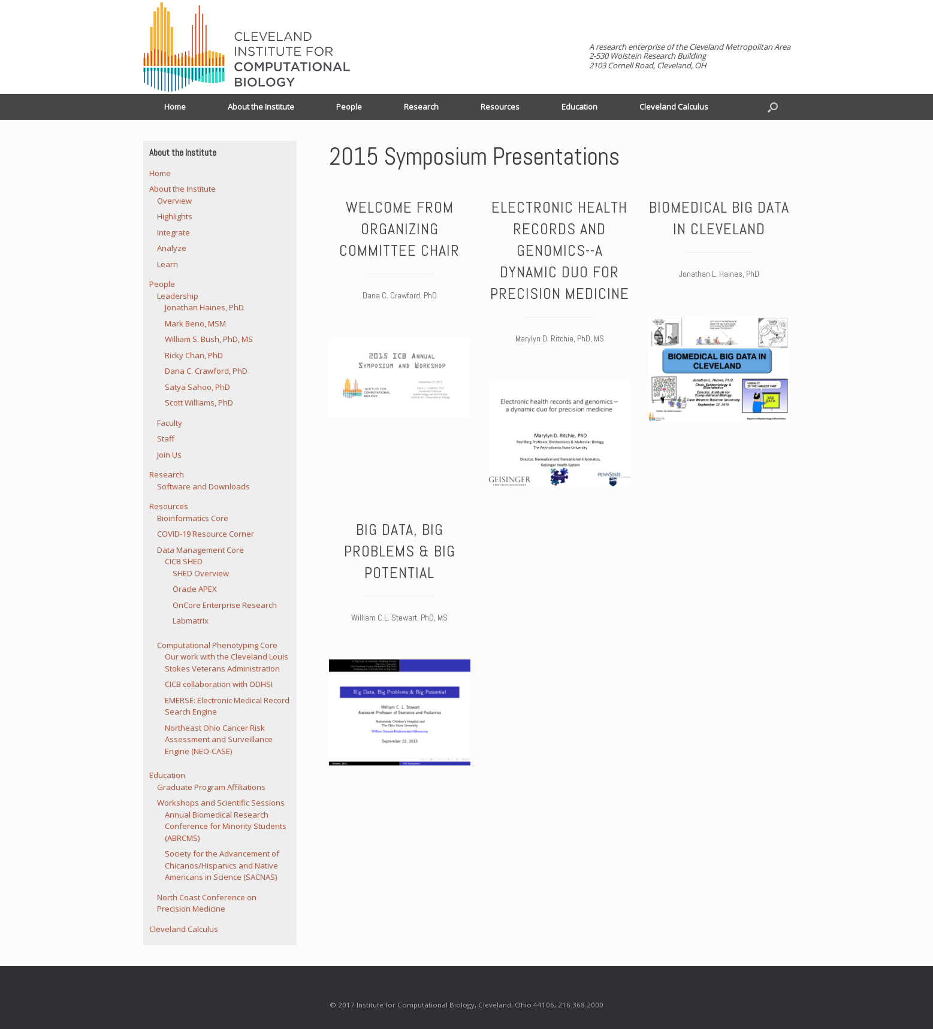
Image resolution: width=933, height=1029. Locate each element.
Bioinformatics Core (192, 518)
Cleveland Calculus (673, 106)
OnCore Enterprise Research (225, 605)
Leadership (177, 295)
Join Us (169, 454)
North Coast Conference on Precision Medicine (206, 903)
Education (579, 106)
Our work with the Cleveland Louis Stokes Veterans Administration (226, 662)
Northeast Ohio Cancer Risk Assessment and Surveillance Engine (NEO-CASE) (219, 739)
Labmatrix (191, 620)
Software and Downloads (203, 486)
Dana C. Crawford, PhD (206, 370)
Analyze (171, 248)
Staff (165, 438)
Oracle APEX (195, 588)
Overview (174, 200)
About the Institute (261, 106)
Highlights (174, 216)
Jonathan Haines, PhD (204, 307)
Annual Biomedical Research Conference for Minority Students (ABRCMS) (225, 826)
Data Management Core (200, 549)
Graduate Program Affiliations (211, 787)
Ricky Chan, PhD (194, 355)
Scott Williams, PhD (199, 402)
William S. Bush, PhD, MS (209, 339)
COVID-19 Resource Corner (205, 533)
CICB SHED (184, 561)
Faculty (169, 422)
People (349, 106)
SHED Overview (201, 573)
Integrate (173, 232)
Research (421, 106)
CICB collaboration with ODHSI (219, 684)
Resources (500, 106)
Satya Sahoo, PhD (197, 387)
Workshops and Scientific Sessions (221, 802)
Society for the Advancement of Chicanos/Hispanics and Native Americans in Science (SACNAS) (222, 865)
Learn (167, 264)
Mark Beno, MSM (195, 323)
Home (175, 106)
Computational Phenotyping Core (217, 645)
